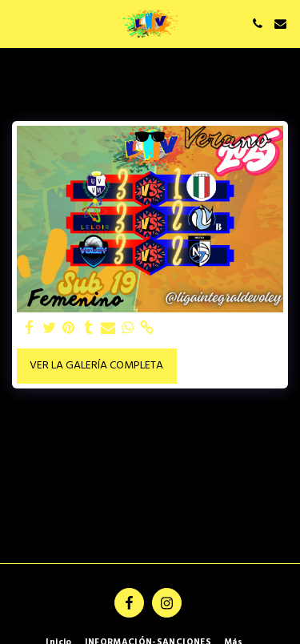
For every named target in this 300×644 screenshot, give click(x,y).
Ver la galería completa (96, 365)
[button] (17, 23)
